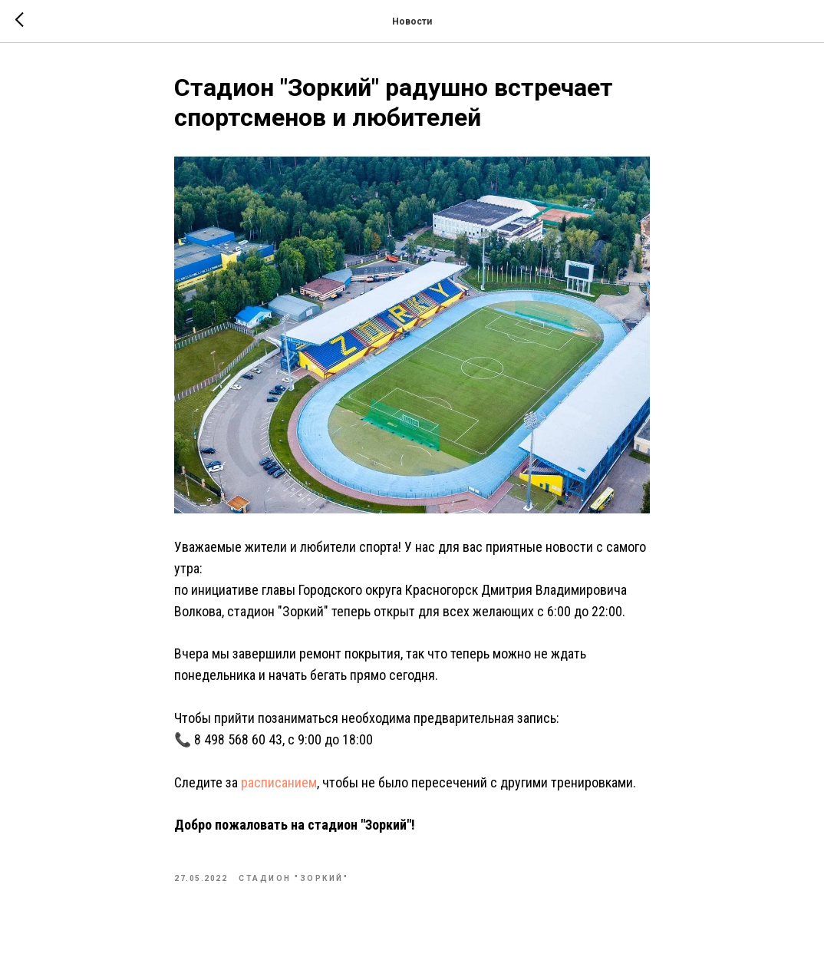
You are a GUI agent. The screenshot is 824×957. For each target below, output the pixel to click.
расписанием (279, 782)
